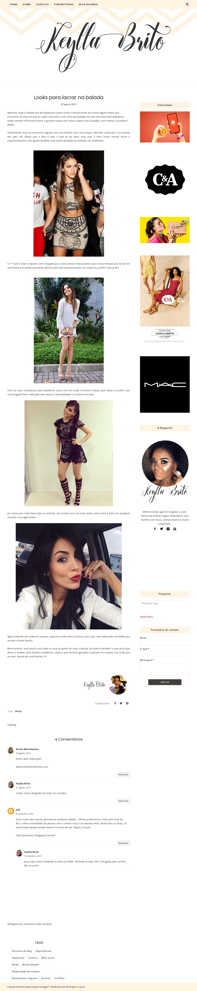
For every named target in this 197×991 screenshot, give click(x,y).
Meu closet (48, 957)
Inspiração (18, 957)
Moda (18, 711)
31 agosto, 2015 (23, 787)
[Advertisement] (165, 562)
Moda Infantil (31, 964)
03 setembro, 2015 (24, 813)
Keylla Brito (23, 783)
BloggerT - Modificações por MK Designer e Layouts (63, 987)
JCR (18, 809)
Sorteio (46, 978)
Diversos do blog (22, 951)
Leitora (33, 957)
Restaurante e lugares (25, 978)
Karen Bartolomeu (27, 749)
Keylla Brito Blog (23, 987)
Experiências (43, 951)
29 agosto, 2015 (23, 753)
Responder (123, 774)
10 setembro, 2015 (33, 856)
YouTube (60, 978)
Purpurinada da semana (26, 971)
